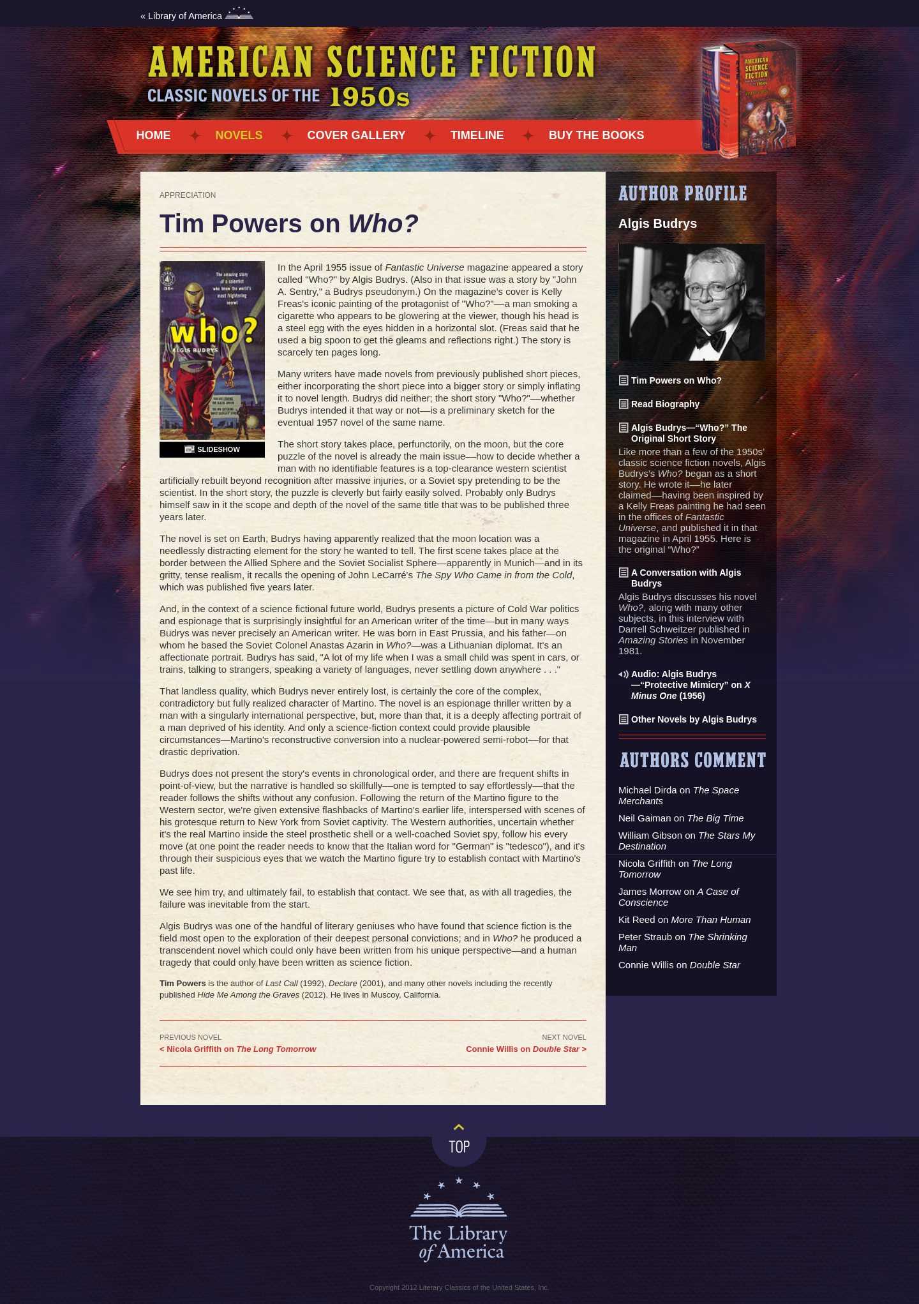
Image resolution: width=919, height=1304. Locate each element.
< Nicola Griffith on (238, 1049)
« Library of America (196, 16)
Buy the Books (597, 135)
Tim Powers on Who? (676, 380)
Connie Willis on (679, 964)
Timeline (477, 135)
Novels (239, 135)
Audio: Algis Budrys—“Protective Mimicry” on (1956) (691, 685)
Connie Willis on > (526, 1049)
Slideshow (218, 449)
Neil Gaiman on (681, 818)
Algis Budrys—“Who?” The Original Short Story (689, 433)
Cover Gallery (357, 135)
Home (154, 135)
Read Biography (665, 404)
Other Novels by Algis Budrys (694, 719)
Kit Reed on (684, 919)
